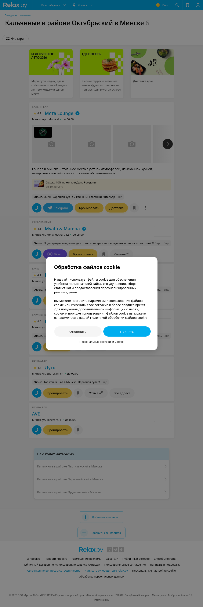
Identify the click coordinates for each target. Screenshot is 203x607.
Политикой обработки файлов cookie (118, 317)
